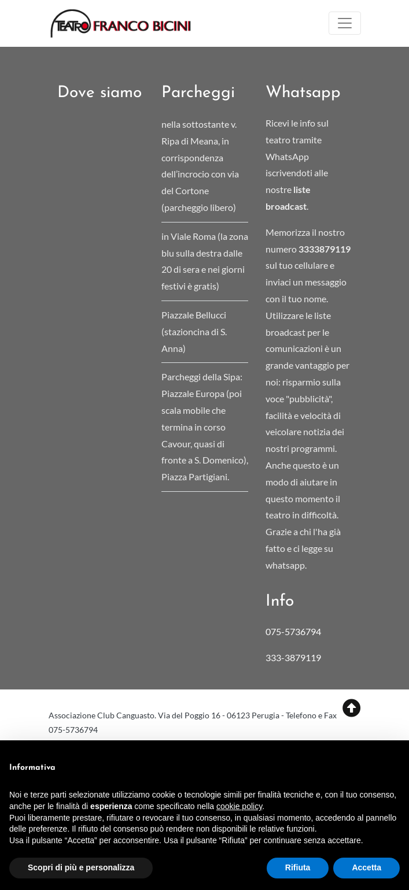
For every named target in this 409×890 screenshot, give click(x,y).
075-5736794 (293, 631)
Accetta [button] (366, 867)
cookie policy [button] (239, 806)
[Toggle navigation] (345, 23)
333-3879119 (294, 657)
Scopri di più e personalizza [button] (81, 867)
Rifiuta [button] (298, 867)
